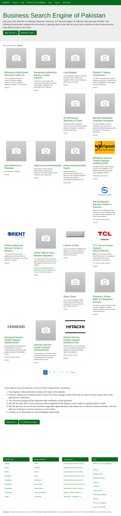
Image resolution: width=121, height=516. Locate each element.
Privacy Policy (97, 490)
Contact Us (96, 486)
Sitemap (95, 499)
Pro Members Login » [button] (29, 422)
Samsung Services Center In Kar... (74, 476)
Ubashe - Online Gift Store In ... (73, 492)
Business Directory (99, 478)
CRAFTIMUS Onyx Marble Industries (44, 254)
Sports (36, 472)
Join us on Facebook (99, 503)
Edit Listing (66, 2)
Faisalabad (8, 480)
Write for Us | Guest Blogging (36, 2)
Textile (36, 463)
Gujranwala (67, 182)
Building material (48, 268)
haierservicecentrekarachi (48, 165)
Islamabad (8, 476)
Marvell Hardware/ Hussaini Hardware (103, 119)
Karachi (6, 87)
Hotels (36, 476)
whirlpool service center (100, 176)
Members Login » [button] (28, 33)
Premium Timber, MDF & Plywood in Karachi (103, 299)
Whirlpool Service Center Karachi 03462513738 (102, 161)
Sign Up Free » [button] (11, 33)
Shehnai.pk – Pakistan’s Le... (73, 496)
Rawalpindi (8, 484)
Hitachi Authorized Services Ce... (74, 480)
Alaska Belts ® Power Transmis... (74, 488)
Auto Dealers (38, 484)
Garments (37, 467)
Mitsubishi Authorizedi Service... (74, 467)
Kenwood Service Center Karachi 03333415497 (13, 340)
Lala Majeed (70, 72)
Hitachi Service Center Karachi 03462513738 (71, 340)
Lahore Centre (71, 245)
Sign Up (57, 2)
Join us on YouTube (99, 507)
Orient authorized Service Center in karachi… (13, 248)
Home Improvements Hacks (74, 166)
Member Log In (98, 474)
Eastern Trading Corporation (101, 73)
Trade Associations (40, 492)
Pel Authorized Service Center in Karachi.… (102, 204)
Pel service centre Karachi (101, 219)
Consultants (38, 496)
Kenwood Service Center (12, 357)
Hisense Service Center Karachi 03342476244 (42, 347)
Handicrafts (37, 270)
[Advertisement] (60, 439)
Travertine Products (46, 272)
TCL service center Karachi (101, 263)
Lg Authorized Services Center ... (74, 472)
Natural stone (38, 268)
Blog (22, 2)
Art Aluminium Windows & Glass (72, 119)
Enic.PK (6, 3)
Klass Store (69, 296)
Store (50, 2)
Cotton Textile (38, 488)
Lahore (65, 133)
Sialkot (7, 472)
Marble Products (46, 270)
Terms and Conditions (100, 494)
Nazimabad (8, 488)
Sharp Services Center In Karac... (74, 463)
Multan (7, 496)
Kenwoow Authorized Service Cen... (75, 484)
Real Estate (37, 480)
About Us (15, 2)
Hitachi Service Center (70, 355)
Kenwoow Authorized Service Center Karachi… (45, 75)
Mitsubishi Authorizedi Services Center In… (16, 73)
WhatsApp (26, 412)
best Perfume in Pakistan (12, 166)
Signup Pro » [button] (11, 422)
